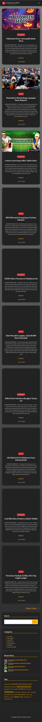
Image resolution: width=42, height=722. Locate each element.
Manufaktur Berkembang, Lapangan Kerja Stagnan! (21, 99)
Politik (8, 645)
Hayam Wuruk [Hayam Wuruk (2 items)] (28, 688)
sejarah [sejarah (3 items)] (21, 696)
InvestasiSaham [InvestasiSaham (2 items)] (24, 692)
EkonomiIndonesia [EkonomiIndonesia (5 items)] (24, 686)
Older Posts (33, 608)
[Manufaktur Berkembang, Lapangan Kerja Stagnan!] (5, 664)
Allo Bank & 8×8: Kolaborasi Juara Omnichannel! (21, 458)
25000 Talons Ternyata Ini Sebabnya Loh (21, 278)
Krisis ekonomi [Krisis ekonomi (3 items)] (21, 694)
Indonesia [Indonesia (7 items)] (8, 691)
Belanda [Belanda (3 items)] (25, 684)
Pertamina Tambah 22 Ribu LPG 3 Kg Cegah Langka (21, 576)
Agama (8, 636)
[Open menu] (39, 3)
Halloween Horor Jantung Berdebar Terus (21, 39)
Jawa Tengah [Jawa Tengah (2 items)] (33, 692)
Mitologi (9, 641)
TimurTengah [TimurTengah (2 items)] (26, 696)
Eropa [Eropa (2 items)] (12, 688)
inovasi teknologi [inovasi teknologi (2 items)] (17, 692)
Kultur (8, 640)
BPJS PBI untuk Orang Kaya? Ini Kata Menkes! (21, 218)
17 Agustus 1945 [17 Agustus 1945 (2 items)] (7, 684)
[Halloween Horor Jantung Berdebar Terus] (5, 661)
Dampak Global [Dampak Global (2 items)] (7, 686)
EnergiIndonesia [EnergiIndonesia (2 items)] (7, 688)
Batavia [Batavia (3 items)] (21, 684)
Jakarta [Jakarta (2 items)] (28, 692)
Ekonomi (21, 94)
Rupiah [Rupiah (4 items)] (16, 696)
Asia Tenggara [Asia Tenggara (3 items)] (14, 684)
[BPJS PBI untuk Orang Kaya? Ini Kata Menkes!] (5, 670)
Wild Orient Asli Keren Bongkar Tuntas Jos (21, 399)
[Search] (34, 622)
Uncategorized (21, 34)
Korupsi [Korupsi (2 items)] (15, 694)
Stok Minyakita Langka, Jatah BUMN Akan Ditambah (21, 336)
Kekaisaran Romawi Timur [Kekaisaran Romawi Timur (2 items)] (9, 694)
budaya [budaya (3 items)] (30, 684)
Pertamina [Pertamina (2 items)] (12, 696)
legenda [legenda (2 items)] (27, 694)
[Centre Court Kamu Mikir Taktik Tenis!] (5, 667)
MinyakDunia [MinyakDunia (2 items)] (6, 696)
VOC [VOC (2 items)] (30, 696)
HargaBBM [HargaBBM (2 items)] (15, 688)
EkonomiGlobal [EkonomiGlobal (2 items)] (13, 686)
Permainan (9, 643)
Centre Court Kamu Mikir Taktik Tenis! (21, 160)
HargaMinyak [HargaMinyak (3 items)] (21, 689)
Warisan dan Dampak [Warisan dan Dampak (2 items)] (8, 698)
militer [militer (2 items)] (31, 694)
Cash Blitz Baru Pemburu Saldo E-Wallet (21, 518)
